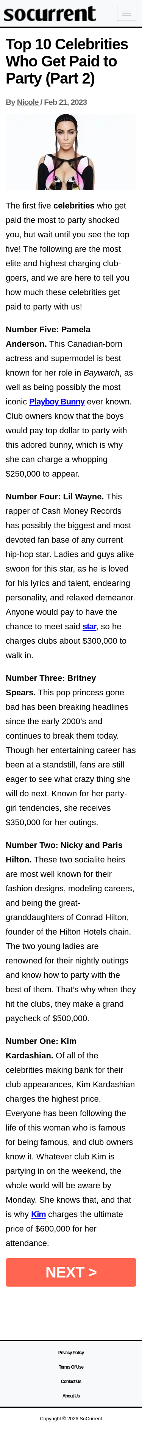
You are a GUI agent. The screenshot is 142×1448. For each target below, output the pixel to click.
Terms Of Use (71, 1367)
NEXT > (71, 1272)
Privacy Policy (71, 1352)
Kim (38, 1214)
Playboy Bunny (56, 401)
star (89, 626)
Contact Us (71, 1381)
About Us (71, 1396)
